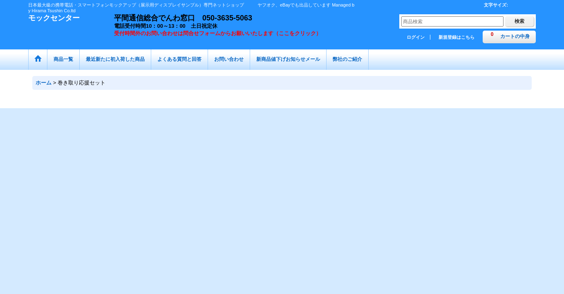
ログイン (416, 37)
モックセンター (54, 18)
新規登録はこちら (456, 37)
